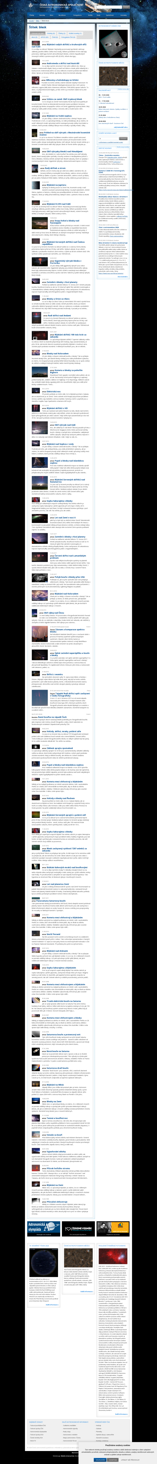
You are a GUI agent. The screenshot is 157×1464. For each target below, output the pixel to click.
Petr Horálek (65, 691)
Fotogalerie (77, 15)
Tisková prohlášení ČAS (38, 1425)
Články (32, 15)
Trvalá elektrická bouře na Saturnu (64, 1001)
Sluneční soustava (102, 1438)
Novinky (42, 15)
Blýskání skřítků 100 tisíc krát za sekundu (68, 335)
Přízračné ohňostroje (57, 1201)
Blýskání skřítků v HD (57, 408)
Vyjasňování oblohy (56, 1151)
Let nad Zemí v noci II (65, 517)
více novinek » (123, 277)
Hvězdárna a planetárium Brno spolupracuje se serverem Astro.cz (76, 1448)
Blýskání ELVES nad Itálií (59, 204)
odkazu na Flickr (122, 216)
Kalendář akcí (105, 90)
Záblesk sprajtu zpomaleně (60, 748)
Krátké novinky (105, 148)
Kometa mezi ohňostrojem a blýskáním (66, 984)
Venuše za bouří (54, 1135)
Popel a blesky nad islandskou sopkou (67, 461)
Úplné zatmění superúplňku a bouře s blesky (70, 654)
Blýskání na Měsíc (55, 1084)
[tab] (37, 33)
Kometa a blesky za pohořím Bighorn (66, 371)
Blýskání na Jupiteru (56, 185)
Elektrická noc (54, 391)
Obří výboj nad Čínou (54, 612)
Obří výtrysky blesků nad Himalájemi (64, 151)
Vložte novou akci (123, 89)
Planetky (99, 1432)
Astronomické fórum (70, 1441)
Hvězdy (98, 1425)
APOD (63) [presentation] (44, 37)
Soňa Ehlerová (113, 225)
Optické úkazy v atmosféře (105, 1435)
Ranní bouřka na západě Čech (52, 717)
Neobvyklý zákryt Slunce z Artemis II (113, 197)
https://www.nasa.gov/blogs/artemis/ (111, 273)
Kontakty (124, 15)
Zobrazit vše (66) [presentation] (38, 33)
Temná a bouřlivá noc (57, 1118)
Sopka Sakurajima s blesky (59, 501)
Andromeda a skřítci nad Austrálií (63, 63)
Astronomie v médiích (70, 1435)
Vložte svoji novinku (123, 147)
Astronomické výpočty (70, 1429)
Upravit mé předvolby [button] (130, 1460)
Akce (51, 15)
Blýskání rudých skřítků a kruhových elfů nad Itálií (59, 45)
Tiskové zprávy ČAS (36, 1429)
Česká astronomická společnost (42, 1448)
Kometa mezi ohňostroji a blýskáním (65, 781)
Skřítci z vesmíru (55, 674)
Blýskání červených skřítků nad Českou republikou (63, 243)
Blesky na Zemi (54, 1101)
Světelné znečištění (69, 1425)
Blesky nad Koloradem (58, 353)
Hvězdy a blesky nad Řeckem (61, 798)
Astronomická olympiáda (38, 1432)
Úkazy (88, 690)
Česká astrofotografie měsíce (111, 63)
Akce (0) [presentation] (34, 37)
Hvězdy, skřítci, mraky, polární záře (64, 731)
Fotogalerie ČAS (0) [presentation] (68, 37)
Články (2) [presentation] (61, 33)
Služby (90, 15)
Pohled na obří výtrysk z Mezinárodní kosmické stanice (64, 133)
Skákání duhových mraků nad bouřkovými (67, 867)
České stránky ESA (36, 1438)
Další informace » (52, 1305)
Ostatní (88, 627)
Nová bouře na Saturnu (58, 1051)
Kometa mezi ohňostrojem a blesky (64, 1018)
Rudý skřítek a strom (55, 168)
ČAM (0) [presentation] (55, 37)
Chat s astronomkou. (116, 236)
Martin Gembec (114, 168)
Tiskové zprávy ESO (36, 1435)
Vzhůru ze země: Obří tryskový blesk (64, 99)
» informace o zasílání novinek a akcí (111, 142)
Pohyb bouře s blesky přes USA (70, 577)
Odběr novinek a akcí (107, 133)
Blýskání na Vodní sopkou (59, 116)
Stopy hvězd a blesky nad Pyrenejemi (64, 221)
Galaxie (98, 1429)
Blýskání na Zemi (55, 1185)
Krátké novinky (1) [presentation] (75, 33)
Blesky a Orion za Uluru (58, 298)
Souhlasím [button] (100, 1460)
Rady (98, 15)
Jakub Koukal (65, 627)
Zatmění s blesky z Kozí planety (62, 282)
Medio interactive (67, 1456)
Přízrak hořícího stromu (58, 1168)
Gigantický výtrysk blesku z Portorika (65, 262)
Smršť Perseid (53, 934)
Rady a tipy (67, 1432)
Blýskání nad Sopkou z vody (60, 444)
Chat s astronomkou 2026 (109, 227)
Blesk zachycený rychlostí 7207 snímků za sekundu (64, 849)
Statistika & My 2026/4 (114, 157)
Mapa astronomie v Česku (72, 1438)
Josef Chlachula (114, 153)
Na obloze (62, 15)
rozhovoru (116, 162)
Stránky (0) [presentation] (51, 33)
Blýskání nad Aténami (57, 951)
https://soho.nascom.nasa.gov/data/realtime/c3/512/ (116, 190)
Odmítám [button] (113, 1460)
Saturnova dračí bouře (57, 1068)
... (76, 56)
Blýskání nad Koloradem (66, 593)
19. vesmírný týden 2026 (39, 1246)
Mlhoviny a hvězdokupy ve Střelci (62, 80)
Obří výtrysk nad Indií (65, 425)
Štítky (37, 21)
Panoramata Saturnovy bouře (51, 900)
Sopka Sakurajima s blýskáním (61, 967)
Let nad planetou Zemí (58, 884)
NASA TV (33, 1441)
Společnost (110, 15)
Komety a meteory (102, 1441)
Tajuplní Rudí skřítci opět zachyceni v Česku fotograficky (70, 694)
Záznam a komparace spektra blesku (67, 630)
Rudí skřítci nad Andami (59, 315)
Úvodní (31, 21)
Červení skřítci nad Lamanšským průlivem (68, 556)
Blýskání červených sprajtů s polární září (66, 815)
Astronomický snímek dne (110, 26)
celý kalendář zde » (121, 127)
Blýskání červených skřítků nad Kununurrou (67, 480)
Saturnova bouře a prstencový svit (63, 1034)
